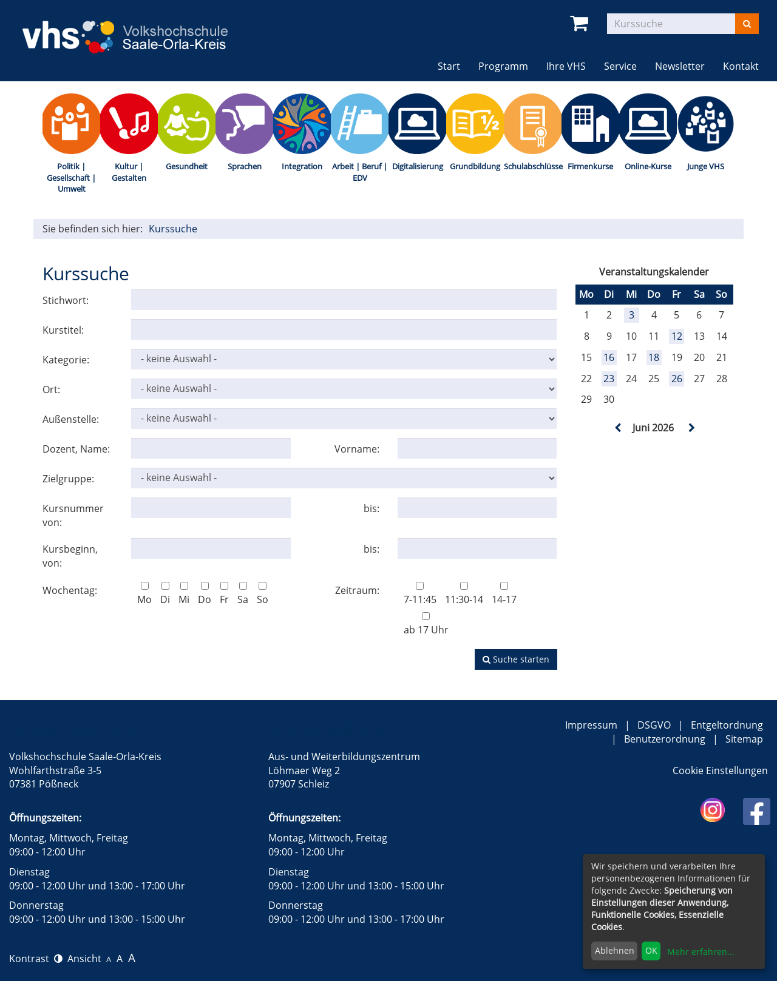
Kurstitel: (63, 330)
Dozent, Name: (76, 449)
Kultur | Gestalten (129, 172)
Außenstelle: (70, 419)
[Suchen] (747, 23)
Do (204, 594)
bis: (371, 508)
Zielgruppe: (68, 478)
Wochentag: (69, 590)
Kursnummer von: (73, 515)
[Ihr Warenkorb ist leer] (581, 23)
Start (449, 66)
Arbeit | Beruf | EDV (359, 172)
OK (651, 950)
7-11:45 (420, 594)
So (262, 594)
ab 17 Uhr (426, 624)
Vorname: (356, 449)
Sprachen (245, 166)
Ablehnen (614, 950)
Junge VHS (705, 166)
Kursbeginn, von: (70, 556)
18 (653, 357)
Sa (242, 594)
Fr (224, 594)
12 (676, 336)
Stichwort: (65, 300)
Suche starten (516, 659)
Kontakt (741, 66)
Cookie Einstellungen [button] (720, 770)
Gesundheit (187, 166)
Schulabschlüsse (533, 166)
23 (608, 378)
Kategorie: (65, 359)
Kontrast (36, 958)
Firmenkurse (590, 166)
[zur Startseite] (135, 29)
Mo (144, 594)
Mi (183, 594)
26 (676, 378)
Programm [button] (503, 66)
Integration (302, 166)
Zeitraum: (357, 590)
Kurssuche (173, 228)
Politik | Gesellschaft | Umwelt (71, 177)
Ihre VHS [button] (566, 66)
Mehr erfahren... (701, 951)
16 (608, 357)
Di (165, 594)
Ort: (51, 389)
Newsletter (680, 66)
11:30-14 (464, 594)
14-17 (504, 594)
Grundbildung (475, 166)
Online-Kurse (648, 166)
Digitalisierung (417, 166)
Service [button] (620, 66)
